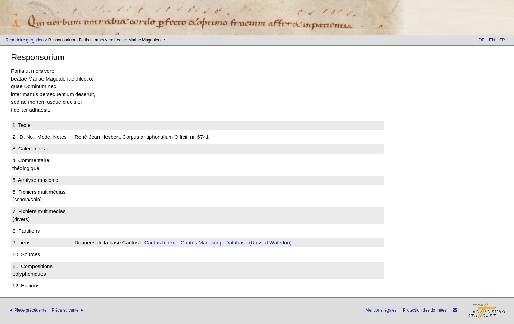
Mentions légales (380, 310)
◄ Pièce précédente (28, 310)
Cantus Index (159, 243)
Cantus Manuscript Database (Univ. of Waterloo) (236, 243)
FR (502, 40)
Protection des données (425, 310)
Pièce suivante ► (68, 310)
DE (482, 40)
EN (492, 40)
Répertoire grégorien (25, 40)
